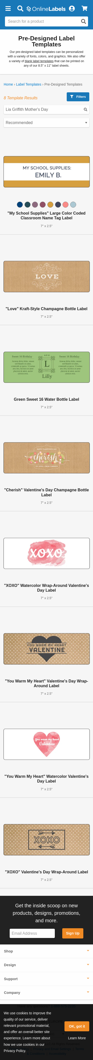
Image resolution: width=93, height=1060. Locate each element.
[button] (8, 8)
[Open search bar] (20, 8)
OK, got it (77, 1026)
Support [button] (11, 979)
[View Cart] (84, 8)
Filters (78, 97)
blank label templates (39, 61)
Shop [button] (8, 951)
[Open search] (83, 21)
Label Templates (28, 84)
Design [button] (10, 965)
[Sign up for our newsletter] (32, 933)
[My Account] (71, 8)
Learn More (77, 1038)
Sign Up (72, 933)
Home (8, 84)
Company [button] (12, 993)
